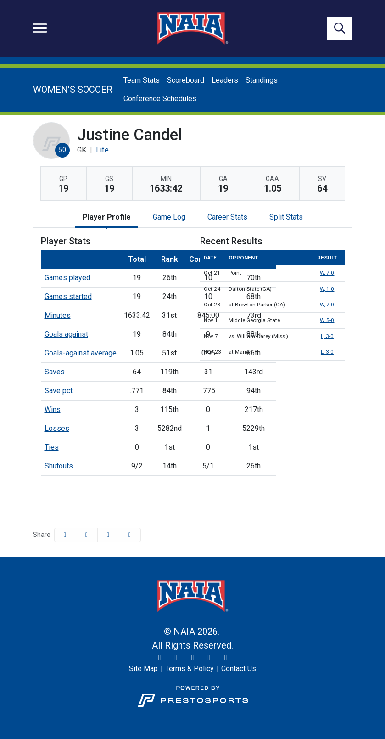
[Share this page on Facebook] (65, 535)
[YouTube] (209, 657)
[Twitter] (159, 657)
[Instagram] (176, 657)
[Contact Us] (238, 668)
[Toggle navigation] (40, 28)
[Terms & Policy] (189, 668)
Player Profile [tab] (107, 217)
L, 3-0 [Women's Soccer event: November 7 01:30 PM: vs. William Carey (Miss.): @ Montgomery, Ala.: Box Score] (327, 336)
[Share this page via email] (108, 535)
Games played (67, 277)
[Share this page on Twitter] (87, 535)
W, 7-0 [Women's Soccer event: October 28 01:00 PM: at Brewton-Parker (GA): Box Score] (327, 304)
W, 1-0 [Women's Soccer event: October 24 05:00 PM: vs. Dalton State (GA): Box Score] (327, 289)
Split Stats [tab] (286, 217)
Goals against (66, 334)
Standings (262, 80)
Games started (68, 296)
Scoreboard (185, 80)
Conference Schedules (159, 98)
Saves (55, 371)
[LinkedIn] (225, 657)
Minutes (58, 315)
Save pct (59, 390)
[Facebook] (192, 657)
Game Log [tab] (169, 217)
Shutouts (59, 466)
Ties (52, 447)
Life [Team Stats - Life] (102, 150)
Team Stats (141, 80)
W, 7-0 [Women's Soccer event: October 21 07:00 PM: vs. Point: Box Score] (327, 273)
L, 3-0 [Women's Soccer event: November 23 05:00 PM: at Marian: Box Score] (327, 352)
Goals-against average (81, 353)
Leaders (225, 80)
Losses (57, 428)
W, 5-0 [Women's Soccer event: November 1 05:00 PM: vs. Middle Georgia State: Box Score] (327, 320)
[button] (130, 535)
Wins (53, 409)
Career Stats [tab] (227, 217)
